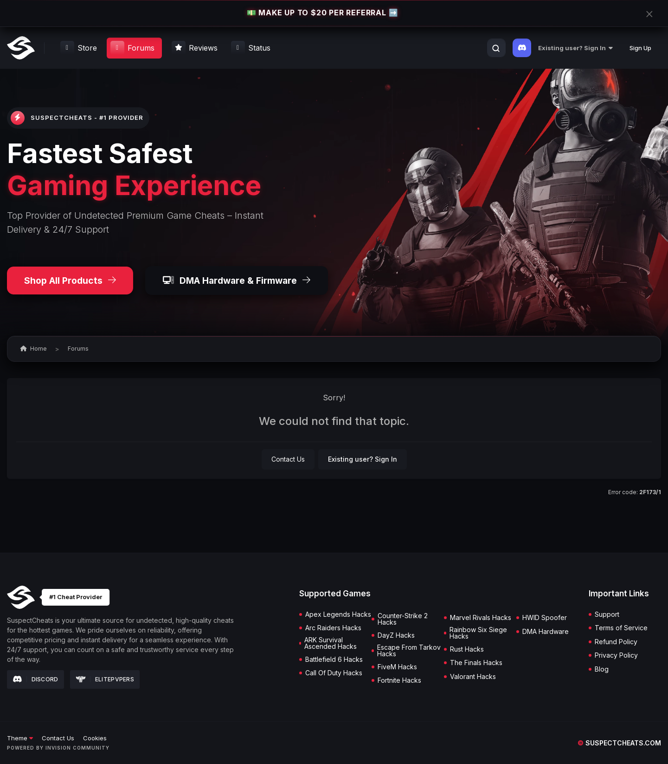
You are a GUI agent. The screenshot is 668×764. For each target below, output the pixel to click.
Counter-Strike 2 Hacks (403, 619)
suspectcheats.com (619, 743)
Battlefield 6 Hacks (334, 659)
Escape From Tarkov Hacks (409, 650)
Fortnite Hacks (399, 680)
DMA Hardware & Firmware (236, 280)
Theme (20, 738)
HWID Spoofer (544, 617)
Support (607, 614)
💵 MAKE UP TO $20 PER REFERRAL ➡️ (322, 13)
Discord (35, 679)
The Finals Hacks (476, 663)
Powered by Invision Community (58, 748)
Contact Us (288, 459)
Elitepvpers (105, 679)
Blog (602, 669)
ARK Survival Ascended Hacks (330, 643)
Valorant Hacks (473, 676)
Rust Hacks (467, 649)
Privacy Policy (616, 655)
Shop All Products (70, 280)
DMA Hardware (545, 631)
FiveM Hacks (397, 667)
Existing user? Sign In (575, 48)
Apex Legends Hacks (338, 614)
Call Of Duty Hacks (333, 673)
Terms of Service (621, 628)
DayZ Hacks (396, 635)
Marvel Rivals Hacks (480, 617)
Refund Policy (616, 642)
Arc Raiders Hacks (333, 628)
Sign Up (640, 48)
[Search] (496, 48)
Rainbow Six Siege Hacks (478, 633)
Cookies (95, 738)
